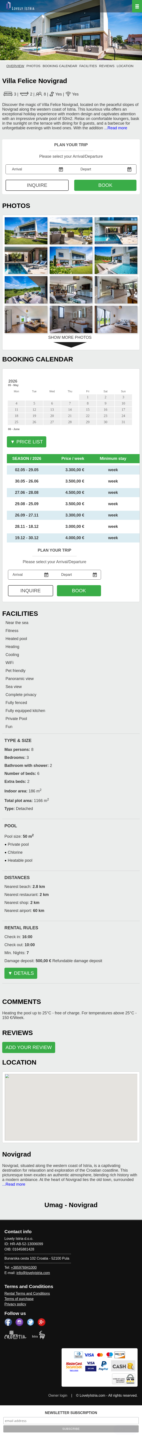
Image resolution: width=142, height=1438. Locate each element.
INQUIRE (37, 185)
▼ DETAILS (21, 973)
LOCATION (125, 66)
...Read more (115, 128)
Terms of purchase (19, 1299)
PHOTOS (33, 66)
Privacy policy (15, 1304)
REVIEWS (107, 66)
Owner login (57, 1395)
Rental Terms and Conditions (27, 1293)
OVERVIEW (15, 66)
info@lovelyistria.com (33, 1273)
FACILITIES (88, 66)
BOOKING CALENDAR (60, 66)
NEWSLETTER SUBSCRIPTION (71, 1413)
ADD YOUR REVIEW (29, 1047)
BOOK (105, 185)
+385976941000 (24, 1267)
